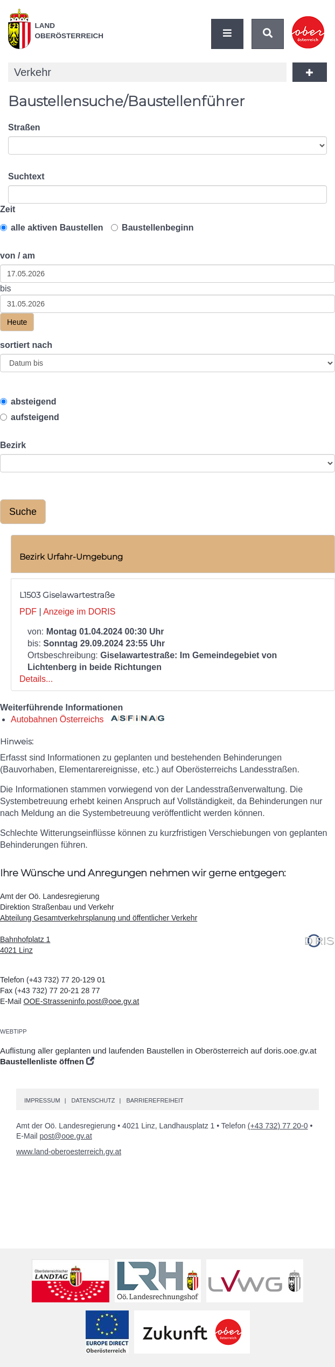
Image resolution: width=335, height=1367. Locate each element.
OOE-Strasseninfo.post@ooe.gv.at (81, 1001)
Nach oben (324, 1327)
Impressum (42, 1100)
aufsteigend (29, 417)
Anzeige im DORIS (79, 611)
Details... (36, 678)
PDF (28, 611)
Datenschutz (93, 1100)
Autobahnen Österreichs (87, 719)
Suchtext (26, 176)
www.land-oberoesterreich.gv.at (68, 1151)
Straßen (24, 127)
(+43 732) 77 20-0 (278, 1125)
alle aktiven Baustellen (51, 227)
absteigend (28, 401)
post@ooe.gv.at (66, 1136)
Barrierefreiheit (154, 1100)
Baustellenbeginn (152, 227)
